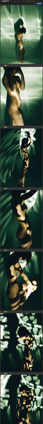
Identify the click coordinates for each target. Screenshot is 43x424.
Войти (35, 3)
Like (5, 65)
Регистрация (39, 3)
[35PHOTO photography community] (5, 1)
